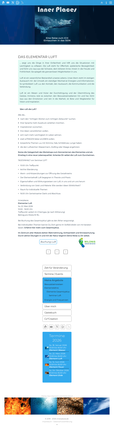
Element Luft (55, 358)
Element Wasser (57, 350)
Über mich (50, 306)
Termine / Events (53, 274)
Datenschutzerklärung (62, 421)
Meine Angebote (53, 280)
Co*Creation (51, 319)
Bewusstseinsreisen (53, 284)
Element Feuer (56, 367)
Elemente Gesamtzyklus (58, 292)
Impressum (47, 421)
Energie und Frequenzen (56, 300)
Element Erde (56, 375)
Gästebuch (50, 312)
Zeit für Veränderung (56, 267)
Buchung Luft (48, 241)
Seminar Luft (55, 295)
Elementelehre (51, 288)
